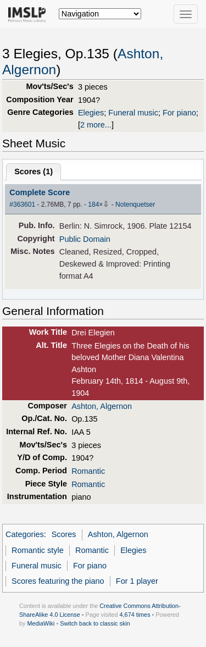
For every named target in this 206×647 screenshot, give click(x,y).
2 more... (96, 124)
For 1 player (137, 581)
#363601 (22, 204)
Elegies (91, 112)
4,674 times (135, 614)
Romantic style (38, 550)
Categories (24, 534)
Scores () (33, 171)
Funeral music (133, 112)
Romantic (88, 471)
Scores (64, 534)
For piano (179, 112)
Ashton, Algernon (101, 406)
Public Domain (84, 239)
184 (93, 204)
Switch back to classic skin (95, 623)
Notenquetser (135, 204)
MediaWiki (40, 623)
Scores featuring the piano (58, 581)
